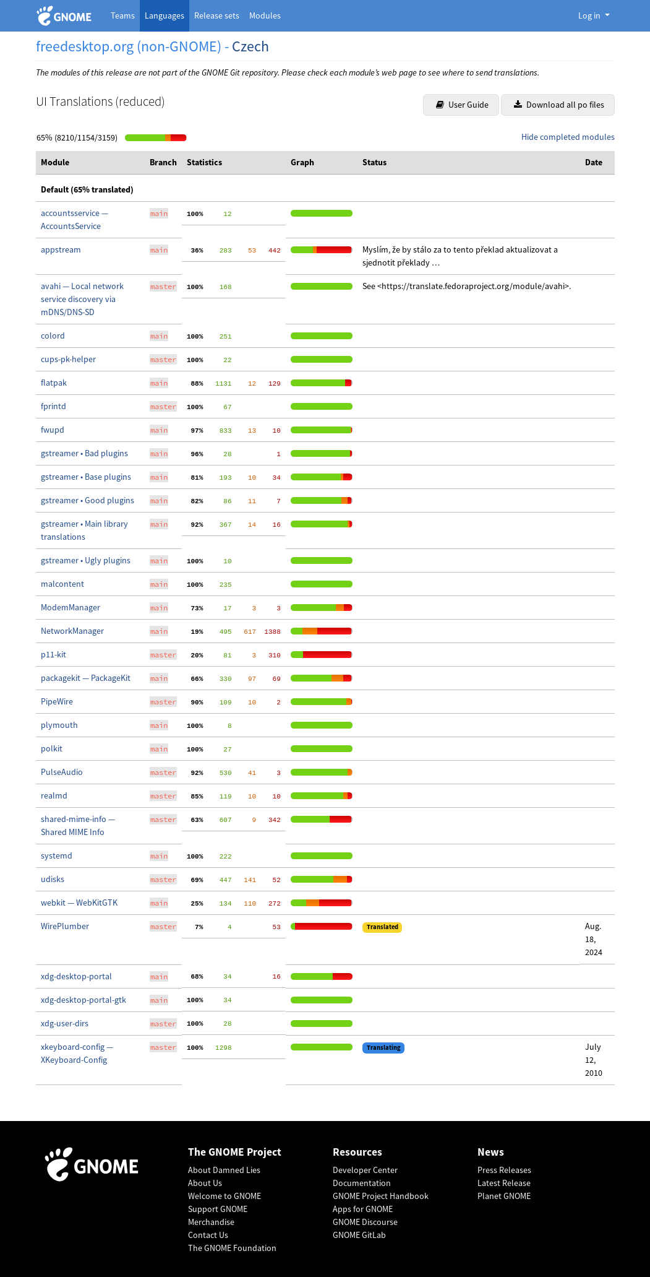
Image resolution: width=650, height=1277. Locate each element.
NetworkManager (72, 630)
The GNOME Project (234, 1152)
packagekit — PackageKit (85, 677)
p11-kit (53, 654)
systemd (56, 855)
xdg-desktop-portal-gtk (83, 999)
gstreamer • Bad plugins (84, 453)
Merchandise (211, 1221)
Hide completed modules (568, 136)
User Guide (462, 104)
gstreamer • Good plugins (87, 500)
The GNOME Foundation (232, 1247)
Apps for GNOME (363, 1208)
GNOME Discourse (365, 1221)
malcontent (62, 583)
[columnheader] (90, 163)
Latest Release (504, 1182)
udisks (52, 879)
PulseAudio (62, 771)
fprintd (53, 406)
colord (53, 335)
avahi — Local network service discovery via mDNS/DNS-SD (82, 299)
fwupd (52, 429)
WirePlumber (65, 926)
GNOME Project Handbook (381, 1195)
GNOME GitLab (359, 1234)
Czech (250, 46)
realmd (54, 795)
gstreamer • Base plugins (86, 476)
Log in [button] (590, 15)
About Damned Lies (224, 1169)
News (490, 1152)
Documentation (362, 1182)
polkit (51, 748)
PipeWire (57, 701)
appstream (61, 249)
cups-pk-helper (68, 359)
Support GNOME (217, 1208)
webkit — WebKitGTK (79, 902)
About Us (205, 1182)
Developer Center (365, 1169)
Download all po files (559, 104)
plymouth (59, 724)
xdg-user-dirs (64, 1023)
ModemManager (70, 607)
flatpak (54, 382)
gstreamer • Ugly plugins (85, 560)
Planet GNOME (504, 1195)
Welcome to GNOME (224, 1195)
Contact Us (208, 1234)
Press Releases (504, 1169)
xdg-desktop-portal (76, 976)
